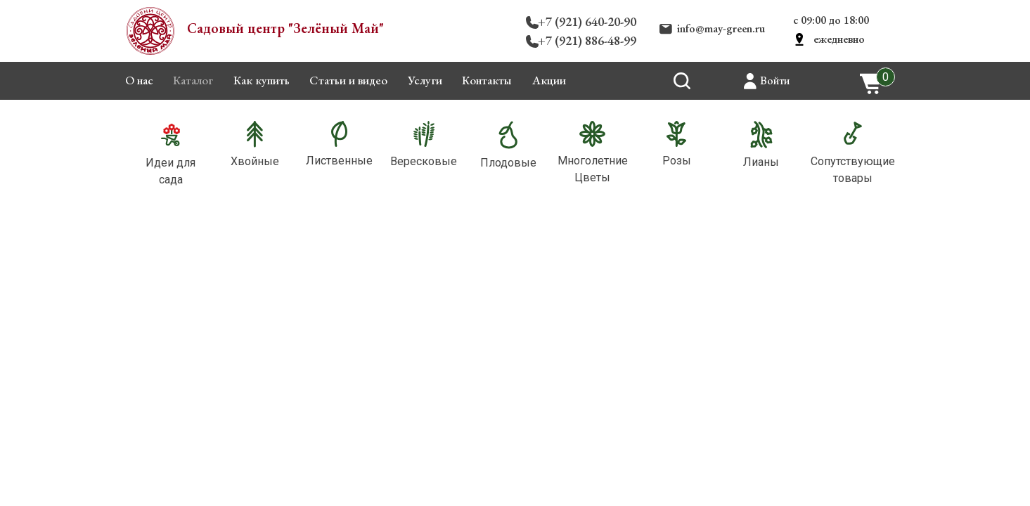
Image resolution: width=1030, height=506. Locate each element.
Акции (549, 80)
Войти (775, 80)
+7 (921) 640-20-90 (587, 21)
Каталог (193, 80)
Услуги (425, 80)
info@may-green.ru (721, 28)
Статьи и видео (348, 80)
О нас (139, 80)
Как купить (261, 80)
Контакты (487, 80)
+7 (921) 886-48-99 (587, 40)
